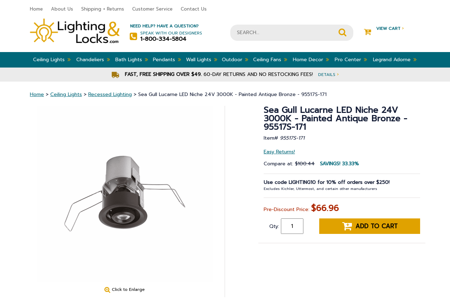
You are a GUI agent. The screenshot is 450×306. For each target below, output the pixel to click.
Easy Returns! (279, 151)
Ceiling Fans (270, 59)
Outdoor (235, 59)
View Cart (384, 29)
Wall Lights (201, 59)
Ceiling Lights (52, 59)
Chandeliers (93, 59)
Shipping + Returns (102, 9)
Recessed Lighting (110, 94)
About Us (62, 9)
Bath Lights (131, 59)
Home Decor (311, 59)
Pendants (167, 59)
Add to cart (370, 226)
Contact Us (194, 9)
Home (36, 9)
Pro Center (351, 59)
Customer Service (152, 9)
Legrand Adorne (395, 59)
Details (328, 74)
